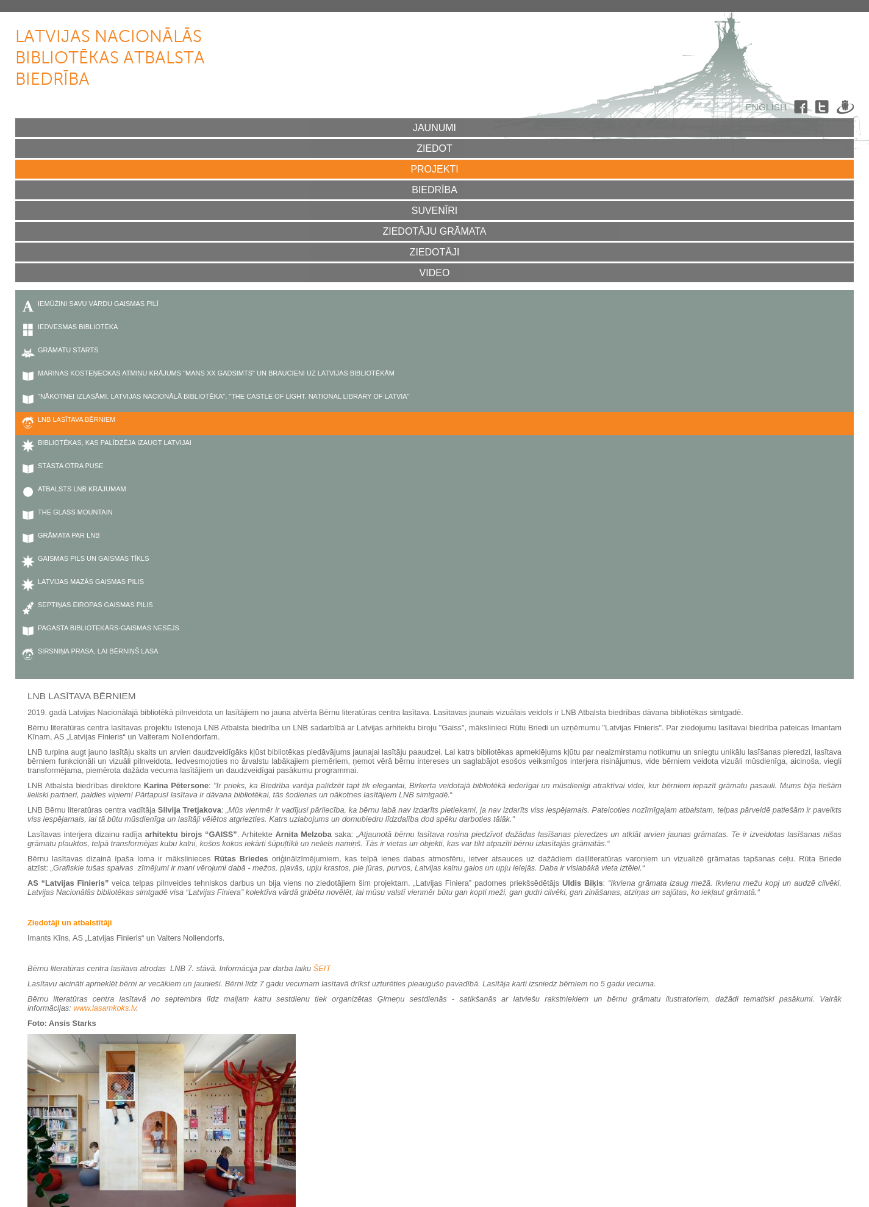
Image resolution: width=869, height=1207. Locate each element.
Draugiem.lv (845, 109)
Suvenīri (435, 210)
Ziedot (434, 148)
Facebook (802, 109)
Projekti (434, 169)
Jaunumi (434, 128)
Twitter (823, 109)
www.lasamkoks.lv (104, 1008)
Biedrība (434, 190)
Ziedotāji (435, 252)
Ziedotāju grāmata (434, 231)
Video (435, 273)
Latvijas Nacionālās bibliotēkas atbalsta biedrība (110, 58)
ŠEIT (322, 968)
